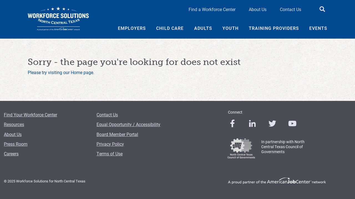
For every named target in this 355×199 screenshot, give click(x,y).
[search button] (322, 9)
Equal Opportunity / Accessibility (128, 124)
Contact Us (107, 114)
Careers (11, 153)
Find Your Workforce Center (30, 114)
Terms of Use (110, 153)
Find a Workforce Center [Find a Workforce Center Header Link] (212, 9)
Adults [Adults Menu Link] (203, 28)
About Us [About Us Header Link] (258, 9)
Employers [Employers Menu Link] (132, 28)
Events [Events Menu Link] (318, 28)
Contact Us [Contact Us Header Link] (290, 9)
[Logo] (58, 19)
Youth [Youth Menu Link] (230, 28)
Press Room (15, 144)
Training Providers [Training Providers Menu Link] (274, 28)
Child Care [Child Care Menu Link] (170, 28)
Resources (14, 124)
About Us (13, 134)
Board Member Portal (117, 134)
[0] (232, 123)
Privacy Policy (110, 144)
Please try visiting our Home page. (61, 72)
